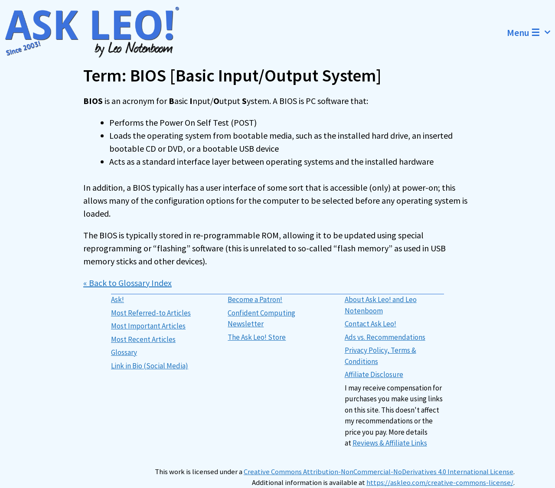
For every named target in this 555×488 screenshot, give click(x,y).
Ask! (117, 299)
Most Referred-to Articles (151, 313)
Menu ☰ (531, 32)
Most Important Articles (148, 326)
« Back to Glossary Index (127, 282)
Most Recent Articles (143, 339)
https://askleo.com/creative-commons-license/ (439, 482)
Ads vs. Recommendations (385, 337)
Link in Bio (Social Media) (149, 366)
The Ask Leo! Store (257, 337)
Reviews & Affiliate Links (390, 443)
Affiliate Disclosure (374, 374)
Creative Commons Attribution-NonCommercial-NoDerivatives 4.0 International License (378, 471)
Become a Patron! (255, 299)
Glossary (124, 352)
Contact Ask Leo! (370, 324)
